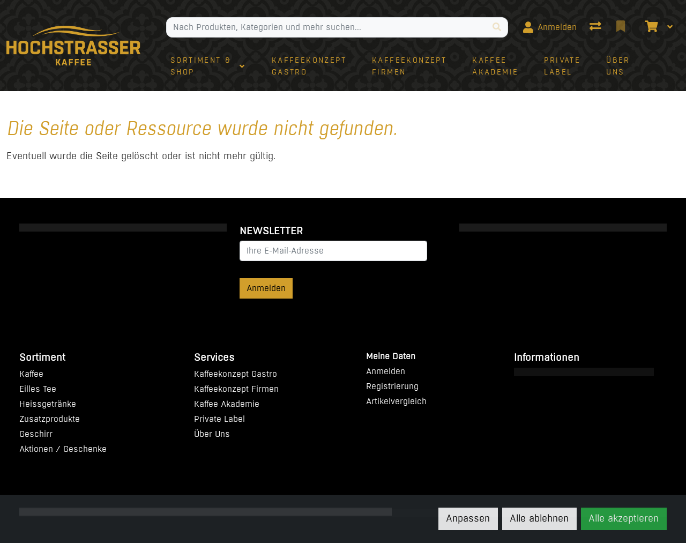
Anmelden (266, 288)
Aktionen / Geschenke (63, 449)
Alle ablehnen (539, 518)
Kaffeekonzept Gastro (235, 374)
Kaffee (31, 374)
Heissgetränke (47, 404)
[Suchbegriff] (326, 27)
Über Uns (212, 434)
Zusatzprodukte (49, 419)
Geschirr (36, 434)
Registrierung (392, 386)
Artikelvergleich (396, 401)
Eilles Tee (37, 389)
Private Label (219, 419)
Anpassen (468, 518)
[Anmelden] (550, 27)
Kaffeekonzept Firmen (236, 389)
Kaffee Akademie (226, 404)
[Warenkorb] (650, 27)
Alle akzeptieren (623, 518)
